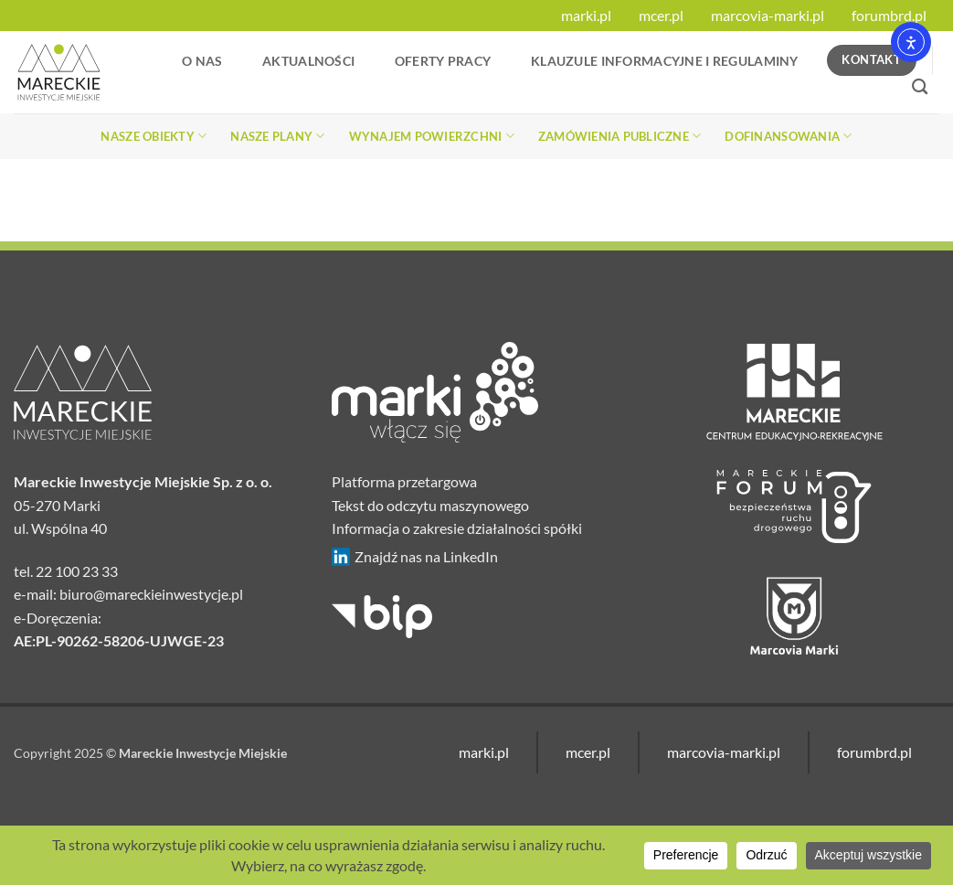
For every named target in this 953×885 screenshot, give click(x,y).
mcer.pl (661, 15)
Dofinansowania (788, 135)
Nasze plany (277, 135)
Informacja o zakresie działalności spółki (457, 528)
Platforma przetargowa (404, 481)
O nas (202, 61)
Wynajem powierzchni (431, 135)
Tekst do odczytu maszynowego (430, 505)
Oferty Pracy (443, 61)
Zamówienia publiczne (620, 135)
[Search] (919, 87)
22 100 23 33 (77, 571)
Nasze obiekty (153, 135)
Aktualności (308, 61)
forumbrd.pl (889, 15)
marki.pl (586, 15)
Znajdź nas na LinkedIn (415, 557)
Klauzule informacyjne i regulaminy (665, 61)
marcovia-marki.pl (767, 15)
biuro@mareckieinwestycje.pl (151, 593)
